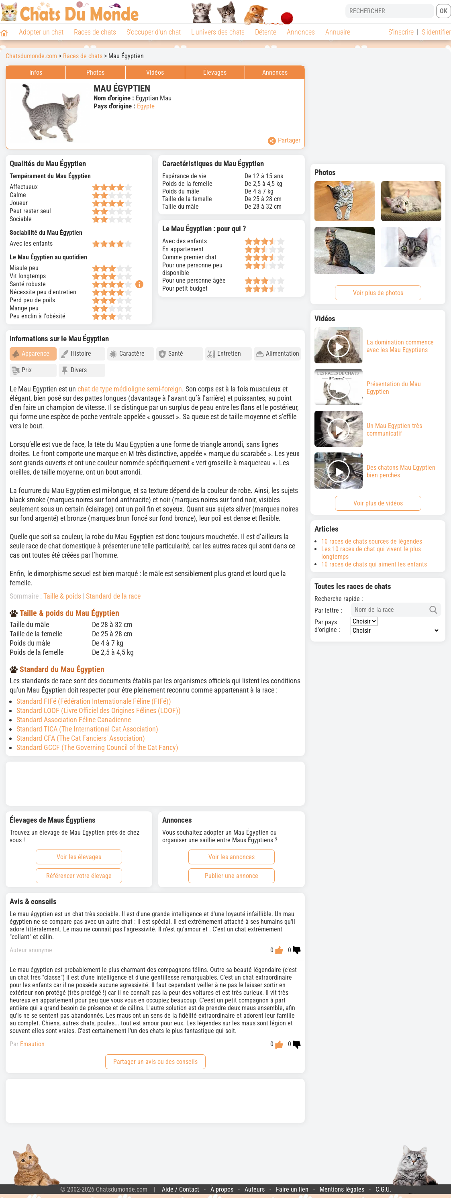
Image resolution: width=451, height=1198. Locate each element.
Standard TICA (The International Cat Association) (87, 729)
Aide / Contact (180, 1189)
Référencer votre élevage (79, 876)
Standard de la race (113, 596)
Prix (22, 370)
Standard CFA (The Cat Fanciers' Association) (80, 738)
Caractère (127, 354)
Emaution (32, 1044)
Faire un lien (292, 1189)
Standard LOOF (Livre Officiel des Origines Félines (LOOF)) (98, 710)
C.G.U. (383, 1189)
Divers (74, 370)
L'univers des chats (218, 32)
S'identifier (436, 32)
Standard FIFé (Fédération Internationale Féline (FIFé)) (93, 701)
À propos (221, 1189)
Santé (170, 354)
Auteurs (255, 1189)
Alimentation (277, 354)
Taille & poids (62, 596)
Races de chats (95, 32)
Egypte (146, 106)
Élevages (215, 72)
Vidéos (155, 72)
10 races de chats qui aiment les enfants (374, 564)
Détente (265, 32)
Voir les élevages (79, 857)
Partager (284, 140)
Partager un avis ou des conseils (155, 1062)
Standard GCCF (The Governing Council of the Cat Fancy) (97, 747)
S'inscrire (401, 32)
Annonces (301, 32)
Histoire (76, 354)
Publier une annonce (231, 876)
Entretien (224, 354)
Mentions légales (342, 1189)
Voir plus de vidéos (378, 503)
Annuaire (337, 32)
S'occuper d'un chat (154, 32)
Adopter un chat (41, 32)
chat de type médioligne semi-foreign (130, 389)
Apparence (30, 354)
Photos (95, 72)
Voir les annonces (231, 857)
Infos (35, 72)
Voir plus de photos (378, 293)
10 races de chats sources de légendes (371, 541)
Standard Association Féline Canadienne (73, 719)
